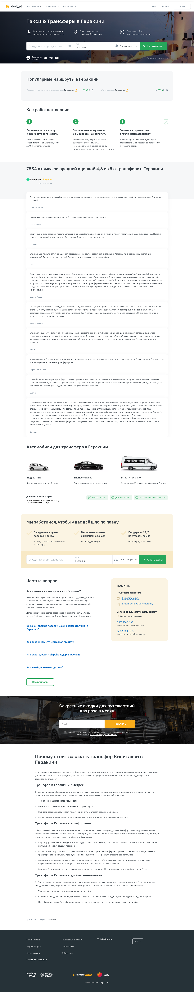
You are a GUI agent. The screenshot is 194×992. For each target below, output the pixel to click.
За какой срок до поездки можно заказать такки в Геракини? (57, 627)
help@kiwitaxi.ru (130, 597)
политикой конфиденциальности (103, 735)
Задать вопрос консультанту (137, 603)
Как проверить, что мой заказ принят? (50, 642)
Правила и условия (101, 982)
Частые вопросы (33, 953)
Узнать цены (153, 46)
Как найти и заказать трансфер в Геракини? (53, 591)
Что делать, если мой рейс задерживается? (53, 654)
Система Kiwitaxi (33, 940)
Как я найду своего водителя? (44, 667)
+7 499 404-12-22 (125, 630)
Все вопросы (40, 682)
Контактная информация (36, 960)
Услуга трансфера (33, 946)
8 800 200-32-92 (125, 622)
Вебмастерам (67, 953)
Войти (182, 6)
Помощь (165, 6)
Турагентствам (68, 946)
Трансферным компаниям (72, 940)
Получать (120, 723)
